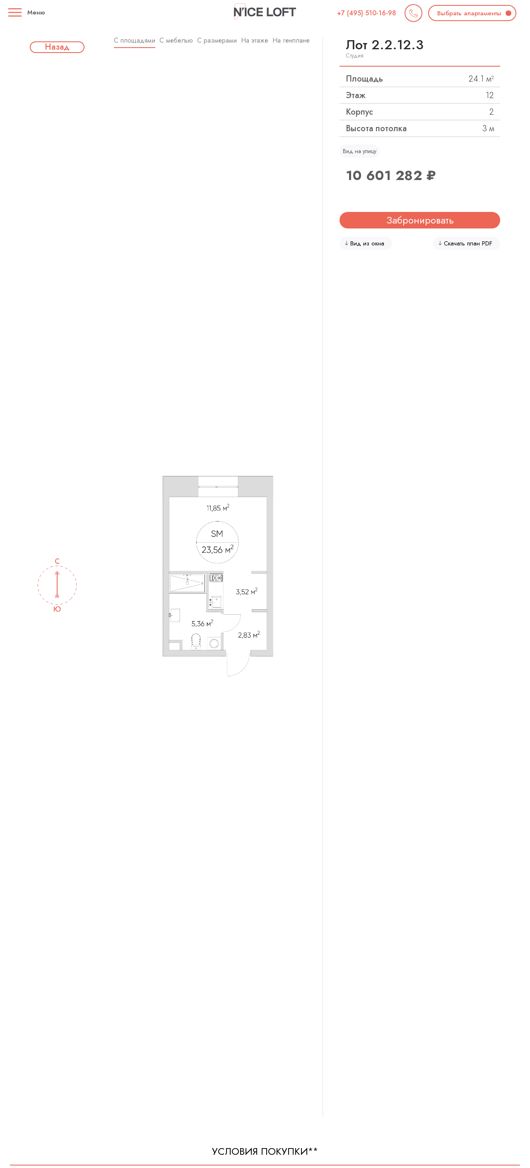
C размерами (217, 40)
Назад (57, 47)
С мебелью (176, 40)
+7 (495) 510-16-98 (366, 13)
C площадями (134, 40)
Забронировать (420, 220)
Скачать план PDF (465, 243)
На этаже (254, 40)
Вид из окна (364, 243)
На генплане (291, 40)
